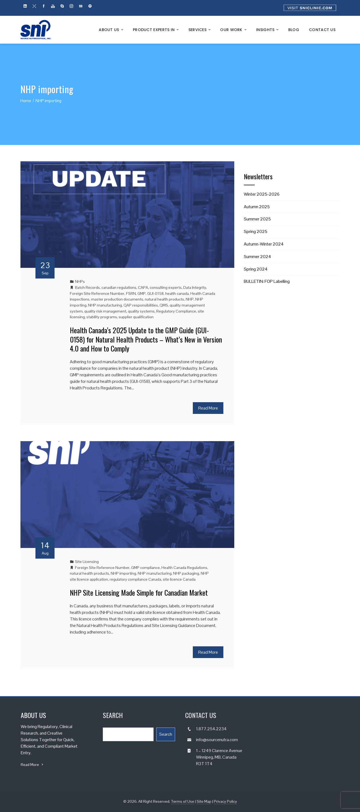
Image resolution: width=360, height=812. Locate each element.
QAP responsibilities (141, 305)
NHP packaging (186, 573)
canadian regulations (118, 287)
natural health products (164, 299)
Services (200, 29)
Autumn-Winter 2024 (264, 244)
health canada (177, 293)
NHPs (80, 281)
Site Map (204, 801)
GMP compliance (145, 567)
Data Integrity (194, 287)
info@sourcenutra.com (217, 740)
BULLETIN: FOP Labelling (267, 281)
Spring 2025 (255, 231)
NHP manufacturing (105, 305)
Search (165, 734)
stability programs (101, 316)
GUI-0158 (155, 293)
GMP (141, 293)
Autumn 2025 (257, 207)
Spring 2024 (256, 269)
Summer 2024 (257, 256)
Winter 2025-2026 (262, 194)
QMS (164, 305)
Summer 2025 (257, 219)
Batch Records (87, 287)
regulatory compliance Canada (135, 579)
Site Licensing (87, 561)
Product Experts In (156, 29)
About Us (111, 29)
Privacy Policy (225, 801)
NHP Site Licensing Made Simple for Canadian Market (139, 592)
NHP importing (123, 573)
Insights (268, 29)
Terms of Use (182, 801)
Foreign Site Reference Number (97, 293)
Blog (293, 29)
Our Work (233, 29)
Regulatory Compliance (176, 311)
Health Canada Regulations (184, 567)
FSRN (131, 293)
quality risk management (105, 311)
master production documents (117, 299)
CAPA (143, 287)
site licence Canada (179, 579)
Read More (208, 408)
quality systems (141, 311)
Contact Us (322, 29)
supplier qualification (136, 316)
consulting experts (166, 287)
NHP (190, 299)
